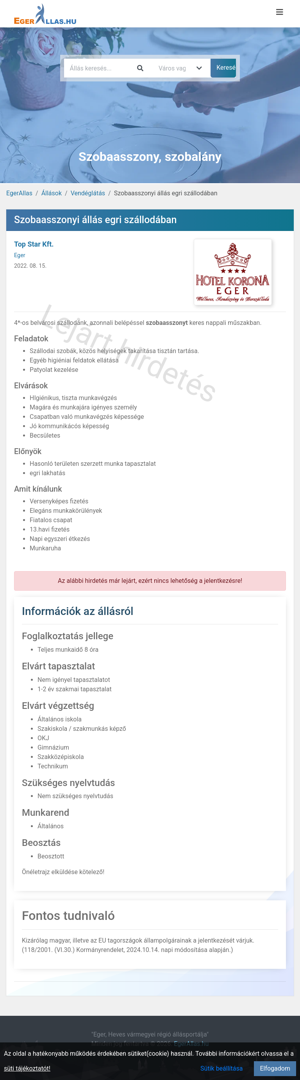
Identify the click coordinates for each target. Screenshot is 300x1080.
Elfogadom (275, 1068)
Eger (19, 255)
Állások (51, 193)
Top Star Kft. (34, 244)
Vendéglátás (88, 193)
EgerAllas (19, 193)
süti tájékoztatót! (27, 1068)
